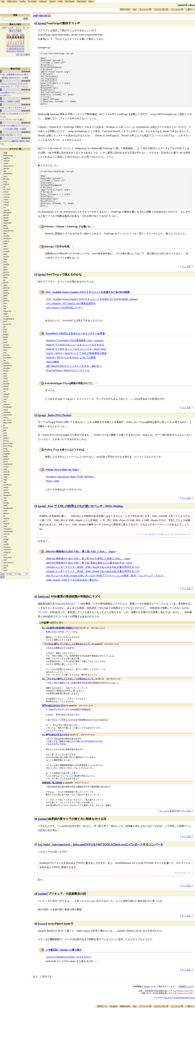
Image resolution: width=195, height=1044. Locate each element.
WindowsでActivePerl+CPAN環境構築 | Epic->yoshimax (75, 358)
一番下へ (190, 9)
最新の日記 (125, 9)
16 (23, 45)
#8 (35, 911)
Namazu (147, 1004)
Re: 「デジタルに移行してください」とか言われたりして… (68, 697)
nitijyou (44, 614)
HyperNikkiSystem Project (184, 1015)
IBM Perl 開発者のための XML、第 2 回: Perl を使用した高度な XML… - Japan (88, 576)
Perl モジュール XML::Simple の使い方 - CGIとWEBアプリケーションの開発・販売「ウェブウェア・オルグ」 (105, 593)
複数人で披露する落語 (10, 101)
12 (13, 45)
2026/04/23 (25, 132)
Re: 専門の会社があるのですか (55, 752)
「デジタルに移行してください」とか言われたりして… (67, 662)
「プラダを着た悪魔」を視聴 (13, 129)
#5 (35, 614)
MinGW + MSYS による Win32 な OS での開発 (71, 375)
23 (23, 48)
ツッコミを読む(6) (170, 828)
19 (13, 48)
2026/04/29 (25, 81)
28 (18, 51)
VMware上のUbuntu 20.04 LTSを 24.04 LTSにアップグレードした (14, 85)
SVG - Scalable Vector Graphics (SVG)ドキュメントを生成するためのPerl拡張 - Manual (91, 317)
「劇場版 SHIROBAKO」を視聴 (14, 78)
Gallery (52, 1)
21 (18, 48)
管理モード (102, 1024)
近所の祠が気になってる (11, 135)
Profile (22, 1)
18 (10, 48)
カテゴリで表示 (23, 54)
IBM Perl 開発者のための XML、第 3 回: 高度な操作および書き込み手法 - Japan (89, 580)
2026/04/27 (25, 98)
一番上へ (190, 1024)
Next (22, 34)
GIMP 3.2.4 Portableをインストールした (14, 115)
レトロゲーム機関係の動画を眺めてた (15, 142)
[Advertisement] (139, 1035)
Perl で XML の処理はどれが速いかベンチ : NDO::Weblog (85, 524)
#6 (35, 836)
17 (8, 48)
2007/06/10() (42, 15)
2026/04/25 (25, 110)
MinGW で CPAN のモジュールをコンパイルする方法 (75, 362)
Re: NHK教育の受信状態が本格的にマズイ (61, 646)
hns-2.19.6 (168, 1015)
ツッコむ (186, 284)
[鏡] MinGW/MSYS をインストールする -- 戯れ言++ (74, 384)
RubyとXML (52, 498)
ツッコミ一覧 (177, 9)
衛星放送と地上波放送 (52, 800)
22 (20, 48)
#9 (35, 941)
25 (10, 51)
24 (8, 51)
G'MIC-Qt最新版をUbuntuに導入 (14, 74)
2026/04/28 (25, 89)
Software (42, 1)
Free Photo (81, 1)
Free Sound (69, 1)
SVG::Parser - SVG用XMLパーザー (64, 325)
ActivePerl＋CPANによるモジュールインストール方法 (75, 351)
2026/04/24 (25, 123)
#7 (35, 862)
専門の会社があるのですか (54, 723)
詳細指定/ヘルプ (186, 1004)
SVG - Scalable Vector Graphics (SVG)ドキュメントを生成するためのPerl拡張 (87, 310)
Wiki (60, 1)
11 (10, 45)
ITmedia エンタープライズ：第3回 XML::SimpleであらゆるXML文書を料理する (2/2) (92, 589)
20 (15, 48)
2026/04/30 (25, 71)
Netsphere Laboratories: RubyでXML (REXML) (70, 494)
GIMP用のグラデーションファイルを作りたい (14, 94)
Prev (8, 34)
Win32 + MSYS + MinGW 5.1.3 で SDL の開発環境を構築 (76, 371)
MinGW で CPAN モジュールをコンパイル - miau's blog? (76, 367)
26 (13, 51)
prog (42, 23)
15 (20, 45)
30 (23, 51)
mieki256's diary (186, 5)
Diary (91, 1)
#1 (35, 23)
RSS (134, 9)
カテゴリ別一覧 (161, 9)
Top (2, 1)
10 (8, 45)
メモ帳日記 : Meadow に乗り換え (64, 967)
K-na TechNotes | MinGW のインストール (68, 388)
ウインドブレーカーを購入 (12, 119)
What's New (12, 1)
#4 (35, 524)
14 (18, 45)
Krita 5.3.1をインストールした (13, 107)
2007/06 (15, 34)
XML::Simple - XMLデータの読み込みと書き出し (72, 597)
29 (20, 51)
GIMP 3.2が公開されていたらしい (15, 126)
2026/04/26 (25, 104)
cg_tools (44, 862)
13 (15, 45)
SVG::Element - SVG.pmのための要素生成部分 (71, 321)
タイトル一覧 (145, 9)
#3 (35, 433)
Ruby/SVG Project (59, 433)
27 (15, 51)
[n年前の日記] (61, 15)
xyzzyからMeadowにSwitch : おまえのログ (68, 974)
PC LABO (32, 1)
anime (43, 836)
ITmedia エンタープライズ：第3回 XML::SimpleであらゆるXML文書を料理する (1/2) (92, 585)
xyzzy (42, 941)
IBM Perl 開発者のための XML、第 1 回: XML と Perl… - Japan (80, 569)
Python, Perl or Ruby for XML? (62, 487)
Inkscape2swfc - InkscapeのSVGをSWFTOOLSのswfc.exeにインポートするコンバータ (107, 862)
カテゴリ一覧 (15, 149)
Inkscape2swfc (181, 890)
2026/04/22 (25, 138)
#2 (35, 292)
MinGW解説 (52, 379)
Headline (113, 1024)
